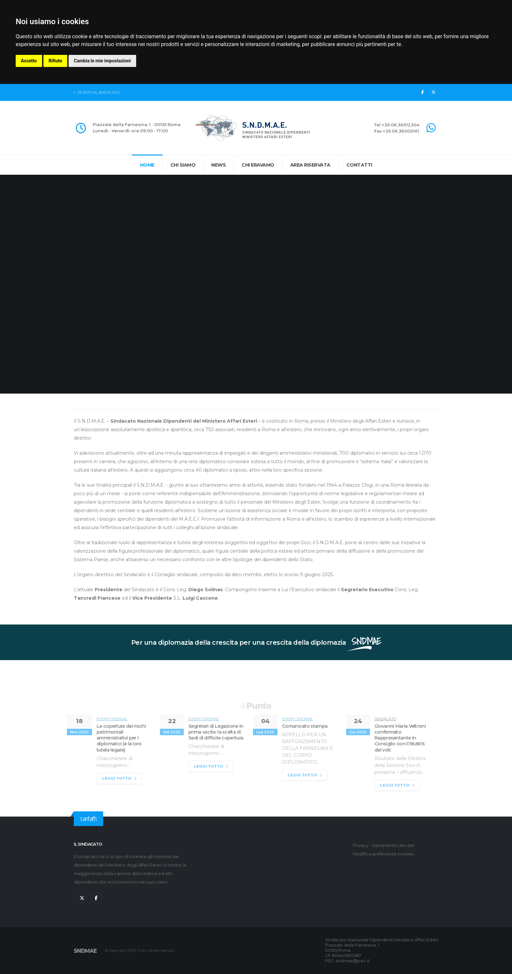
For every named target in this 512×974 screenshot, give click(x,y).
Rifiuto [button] (55, 60)
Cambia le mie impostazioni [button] (102, 60)
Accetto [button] (29, 60)
